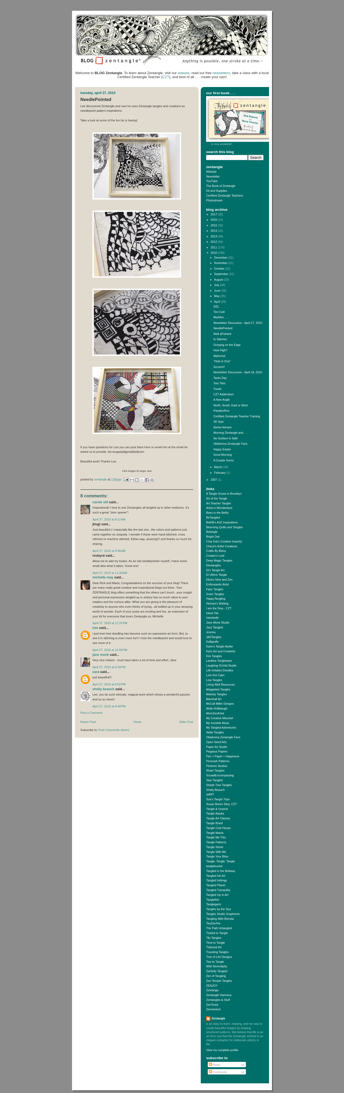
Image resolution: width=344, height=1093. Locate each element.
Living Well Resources (220, 684)
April (217, 301)
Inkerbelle (212, 617)
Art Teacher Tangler (218, 503)
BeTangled (213, 517)
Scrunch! (219, 366)
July (217, 285)
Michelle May (102, 577)
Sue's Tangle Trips (218, 799)
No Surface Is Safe (225, 438)
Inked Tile (212, 613)
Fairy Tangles (214, 589)
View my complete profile (222, 1050)
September (221, 274)
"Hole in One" (222, 361)
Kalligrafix (212, 641)
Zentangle (218, 1018)
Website (211, 171)
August (219, 279)
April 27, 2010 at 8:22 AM (109, 519)
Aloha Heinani (222, 427)
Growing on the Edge (227, 344)
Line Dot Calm (215, 675)
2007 (214, 479)
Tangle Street (214, 847)
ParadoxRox (221, 410)
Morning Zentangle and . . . (230, 432)
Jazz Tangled (214, 627)
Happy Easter (222, 449)
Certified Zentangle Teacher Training (236, 416)
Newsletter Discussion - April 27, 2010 (237, 322)
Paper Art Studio (216, 746)
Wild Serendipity (216, 966)
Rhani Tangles (215, 770)
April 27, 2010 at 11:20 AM (109, 572)
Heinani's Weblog (217, 603)
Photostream (214, 200)
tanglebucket (214, 866)
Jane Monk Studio (217, 622)
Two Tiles (219, 383)
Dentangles (213, 565)
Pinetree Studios (216, 766)
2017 (214, 214)
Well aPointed (222, 333)
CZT (165, 77)
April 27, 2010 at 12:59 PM (109, 650)
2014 (214, 230)
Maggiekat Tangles (218, 689)
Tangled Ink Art (215, 875)
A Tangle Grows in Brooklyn (224, 493)
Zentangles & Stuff (218, 999)
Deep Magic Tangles (219, 560)
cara (95, 672)
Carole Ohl (100, 502)
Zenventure (213, 1009)
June (217, 290)
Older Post (186, 721)
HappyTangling (215, 598)
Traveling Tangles (217, 952)
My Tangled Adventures (221, 727)
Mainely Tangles (216, 694)
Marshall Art (213, 699)
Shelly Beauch (103, 689)
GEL (216, 306)
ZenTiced (212, 1004)
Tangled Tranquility (218, 890)
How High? (220, 350)
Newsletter (213, 176)
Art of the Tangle (216, 498)
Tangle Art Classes (218, 818)
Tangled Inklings (216, 880)
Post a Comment (91, 712)
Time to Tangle (215, 942)
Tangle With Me (216, 851)
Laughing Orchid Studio (221, 665)
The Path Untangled (219, 928)
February (220, 472)
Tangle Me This (216, 837)
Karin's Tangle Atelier (219, 646)
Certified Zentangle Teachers (224, 195)
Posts (214, 1064)
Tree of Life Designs (219, 956)
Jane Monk (100, 655)
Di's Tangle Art (215, 570)
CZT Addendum (223, 394)
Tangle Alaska (215, 813)
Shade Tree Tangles (219, 785)
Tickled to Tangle (217, 933)
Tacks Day (220, 377)
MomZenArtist (215, 713)
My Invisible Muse (217, 723)
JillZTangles (213, 637)
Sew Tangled (214, 780)
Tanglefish (212, 899)
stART (210, 794)
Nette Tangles (215, 732)
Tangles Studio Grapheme (223, 913)
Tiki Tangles (213, 937)
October (219, 268)
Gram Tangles (215, 594)
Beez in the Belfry (217, 512)
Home (137, 721)
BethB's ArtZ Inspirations (222, 522)
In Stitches (220, 339)
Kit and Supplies (216, 190)
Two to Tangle (215, 961)
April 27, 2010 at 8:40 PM (109, 706)
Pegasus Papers (216, 751)
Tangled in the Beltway (220, 871)
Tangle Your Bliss (217, 856)
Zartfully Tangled (216, 971)
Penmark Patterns (217, 761)
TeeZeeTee (213, 923)
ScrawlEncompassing (220, 775)
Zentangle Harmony (219, 995)
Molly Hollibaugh (216, 708)
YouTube (211, 181)
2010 (214, 252)
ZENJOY (212, 985)
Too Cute (219, 311)
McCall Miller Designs (220, 703)
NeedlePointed (222, 328)
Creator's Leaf (215, 555)
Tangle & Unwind (217, 808)
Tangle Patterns (216, 842)
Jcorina (211, 632)
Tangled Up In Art (217, 894)
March (218, 467)
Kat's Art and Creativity (220, 651)
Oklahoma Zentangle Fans (230, 443)
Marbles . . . (220, 317)
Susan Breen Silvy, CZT (221, 804)
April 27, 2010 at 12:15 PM (109, 623)
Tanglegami (213, 904)
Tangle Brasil (214, 823)
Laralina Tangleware (219, 660)
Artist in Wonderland (219, 507)
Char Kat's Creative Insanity (224, 541)
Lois (95, 628)
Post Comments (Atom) (114, 730)
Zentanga (212, 990)
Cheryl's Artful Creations (221, 546)
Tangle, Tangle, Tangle (220, 861)
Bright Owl (213, 536)
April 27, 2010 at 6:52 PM (109, 684)
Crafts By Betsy (216, 550)
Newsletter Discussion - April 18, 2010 (237, 372)
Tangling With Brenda (220, 918)
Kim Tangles (214, 656)
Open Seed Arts (216, 742)
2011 (214, 247)
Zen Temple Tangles (219, 980)
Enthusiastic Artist (217, 584)
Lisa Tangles (214, 680)
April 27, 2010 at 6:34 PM (109, 667)
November (221, 263)
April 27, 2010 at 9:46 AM (109, 550)
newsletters (221, 73)
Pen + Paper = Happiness (222, 756)
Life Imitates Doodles (219, 670)
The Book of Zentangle (220, 185)
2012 (214, 241)
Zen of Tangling (216, 976)
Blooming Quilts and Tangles (224, 527)
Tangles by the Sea (218, 909)
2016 (214, 219)
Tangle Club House (218, 828)
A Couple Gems (223, 460)
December (221, 257)
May (217, 296)
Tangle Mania (214, 832)
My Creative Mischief (219, 718)
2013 (214, 236)
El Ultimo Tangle (216, 574)
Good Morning (222, 454)
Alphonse (219, 355)
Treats (217, 388)
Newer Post (88, 721)
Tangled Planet (215, 885)
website (183, 73)
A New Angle (221, 399)
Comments (218, 1072)
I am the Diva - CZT (218, 608)
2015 (214, 225)
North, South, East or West (230, 405)
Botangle (212, 531)
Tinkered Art (214, 947)
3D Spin (218, 421)
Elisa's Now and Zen (219, 579)
